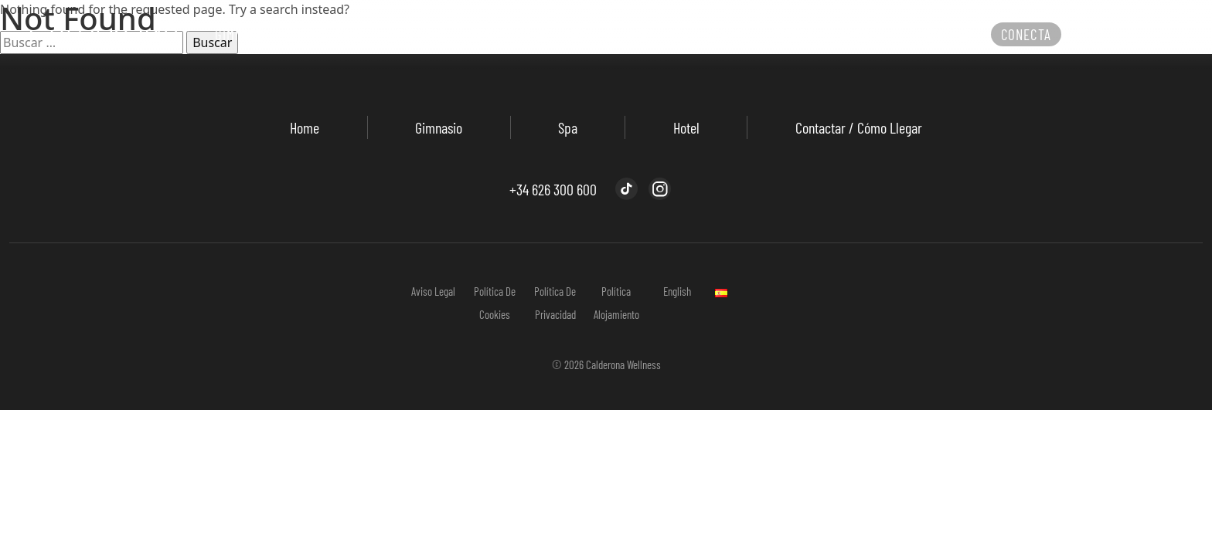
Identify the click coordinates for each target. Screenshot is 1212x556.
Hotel (686, 127)
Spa (567, 127)
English (677, 291)
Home (304, 127)
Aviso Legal (433, 291)
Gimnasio (438, 127)
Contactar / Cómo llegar (858, 127)
